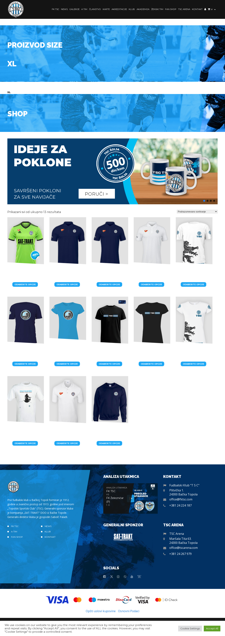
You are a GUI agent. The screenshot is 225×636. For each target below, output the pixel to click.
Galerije (74, 9)
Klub (132, 9)
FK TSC (55, 9)
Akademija (143, 9)
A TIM (84, 9)
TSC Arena (184, 9)
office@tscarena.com (183, 548)
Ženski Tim (157, 9)
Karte (106, 9)
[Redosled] (197, 211)
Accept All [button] (212, 628)
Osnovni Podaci (128, 611)
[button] (112, 171)
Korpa (209, 9)
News (64, 9)
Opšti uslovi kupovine (101, 611)
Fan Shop (170, 9)
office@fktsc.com (180, 499)
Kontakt (197, 9)
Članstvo (95, 9)
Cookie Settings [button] (190, 628)
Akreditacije (119, 9)
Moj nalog (205, 9)
